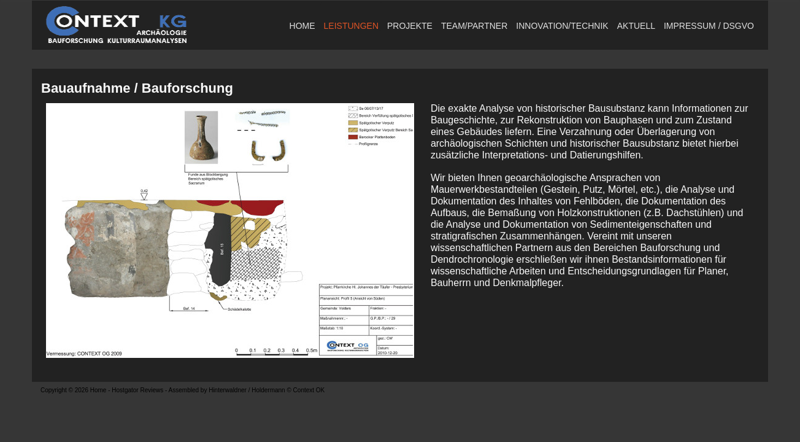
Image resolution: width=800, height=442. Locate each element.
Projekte (410, 26)
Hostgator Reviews (137, 390)
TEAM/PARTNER (474, 26)
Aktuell (636, 26)
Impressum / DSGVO (709, 26)
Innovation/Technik (562, 26)
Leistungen (351, 26)
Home (302, 26)
